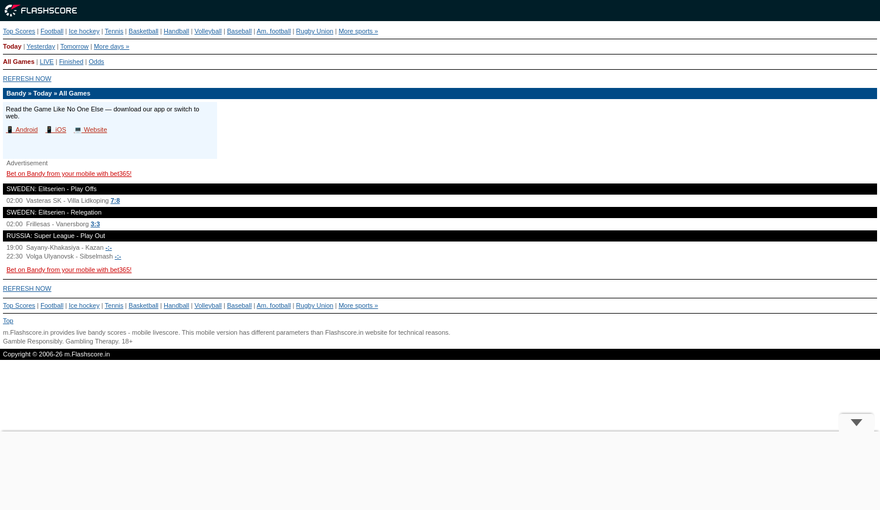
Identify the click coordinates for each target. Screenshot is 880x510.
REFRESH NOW (27, 78)
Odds (96, 61)
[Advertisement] (440, 470)
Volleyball (207, 31)
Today (12, 46)
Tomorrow (74, 46)
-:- (109, 247)
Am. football (274, 31)
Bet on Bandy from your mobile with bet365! (68, 173)
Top (8, 320)
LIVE (47, 61)
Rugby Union (315, 31)
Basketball (143, 31)
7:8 (115, 200)
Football (51, 31)
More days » (112, 46)
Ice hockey (84, 31)
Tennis (114, 31)
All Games (19, 61)
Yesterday (40, 46)
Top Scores (19, 31)
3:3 (95, 223)
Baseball (239, 31)
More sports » (358, 31)
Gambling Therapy (92, 341)
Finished (71, 61)
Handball (176, 31)
